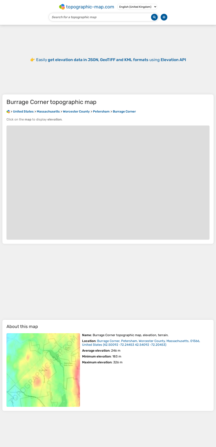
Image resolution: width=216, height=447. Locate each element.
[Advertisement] (108, 281)
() (141, 343)
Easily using (111, 59)
